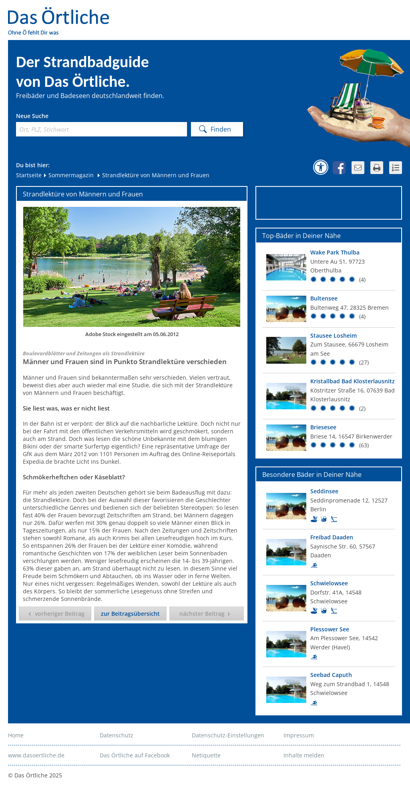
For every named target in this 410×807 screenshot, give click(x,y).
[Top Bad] (328, 267)
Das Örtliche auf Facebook (135, 755)
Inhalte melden (303, 755)
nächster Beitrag (202, 613)
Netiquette (206, 755)
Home (16, 735)
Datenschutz (116, 735)
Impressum (298, 735)
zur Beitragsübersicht (130, 613)
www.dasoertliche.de (36, 755)
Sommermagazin (68, 175)
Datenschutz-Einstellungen (228, 735)
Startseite (29, 175)
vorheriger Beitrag (59, 613)
